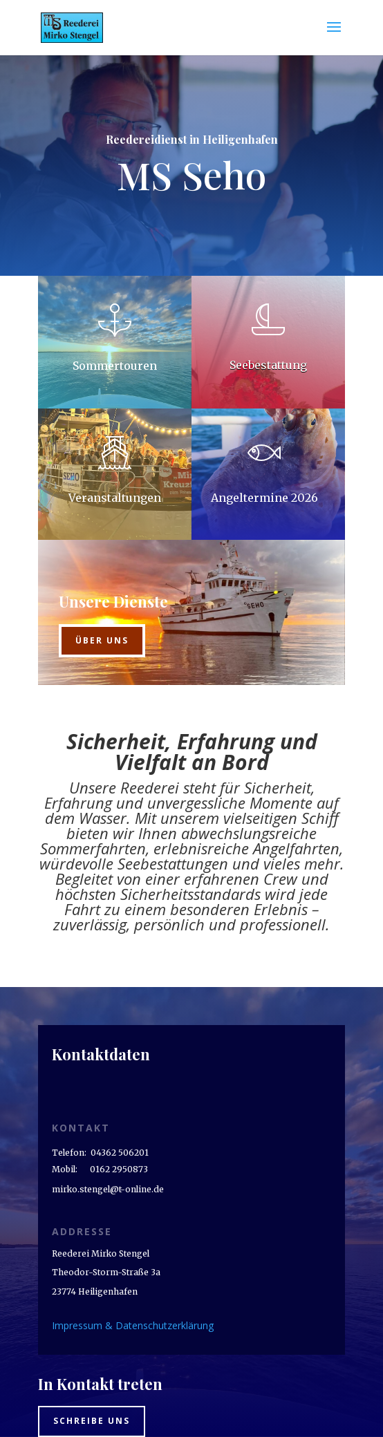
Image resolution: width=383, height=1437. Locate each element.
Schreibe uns (91, 1421)
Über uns (102, 640)
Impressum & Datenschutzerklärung (133, 1325)
